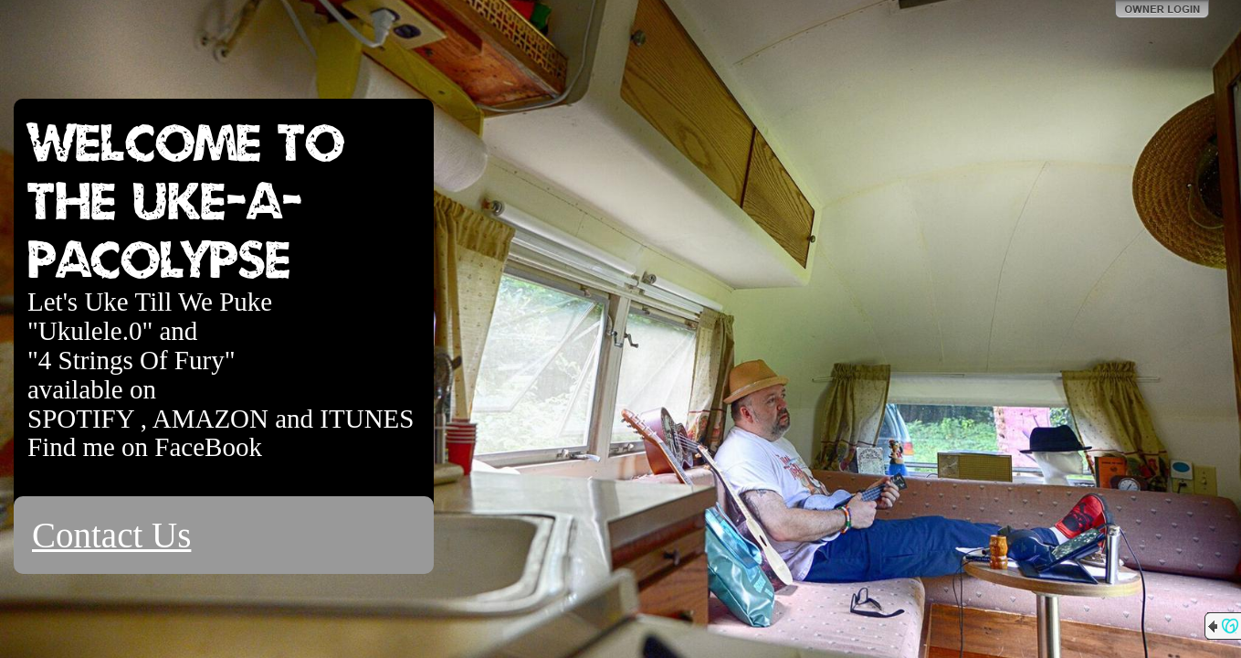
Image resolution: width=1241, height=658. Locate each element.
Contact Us (111, 535)
